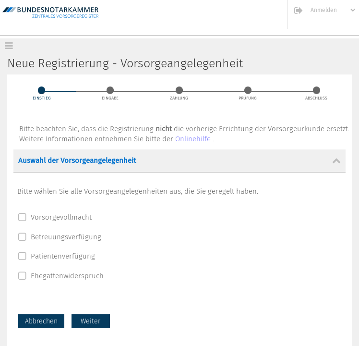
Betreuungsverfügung (66, 237)
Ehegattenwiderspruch (67, 276)
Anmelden (324, 10)
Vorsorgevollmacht (61, 217)
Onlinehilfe (194, 139)
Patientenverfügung (63, 256)
